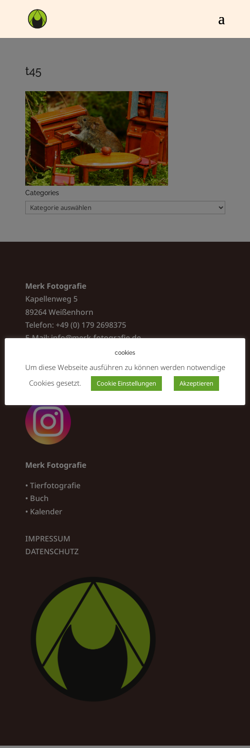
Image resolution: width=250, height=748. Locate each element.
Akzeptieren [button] (196, 383)
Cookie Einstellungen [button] (126, 383)
